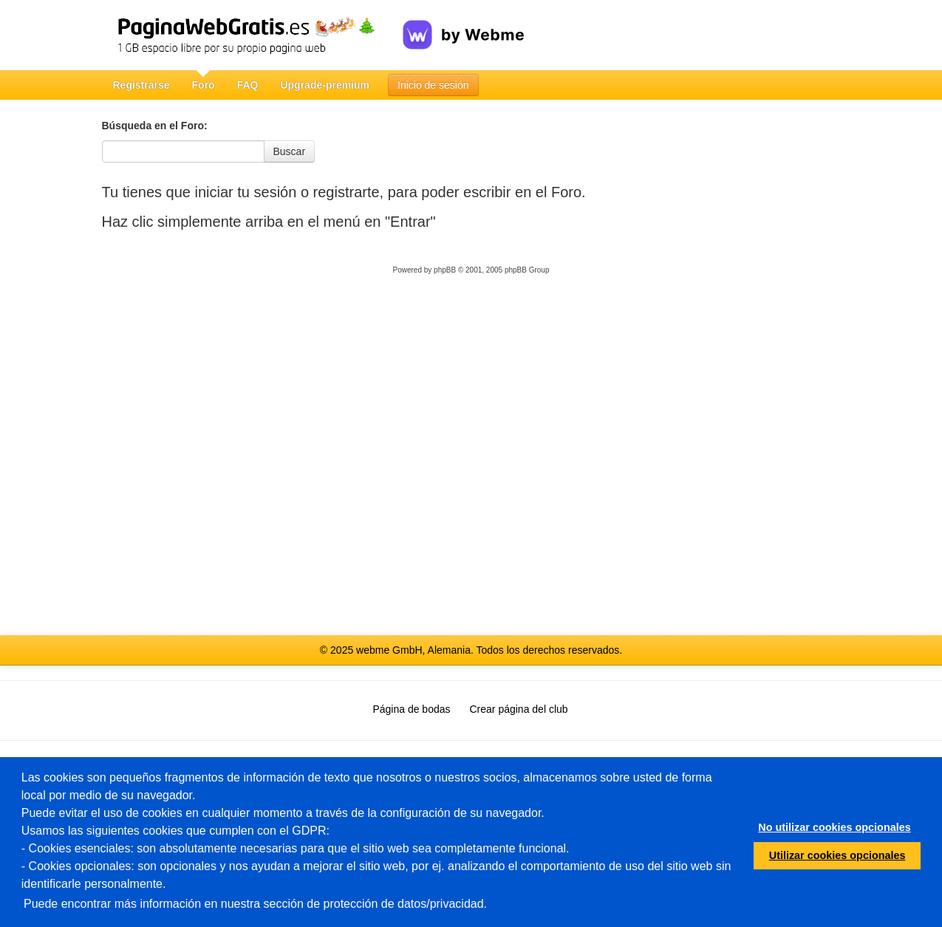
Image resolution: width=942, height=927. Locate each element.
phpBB (445, 270)
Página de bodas (411, 709)
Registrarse (141, 85)
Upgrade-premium (324, 85)
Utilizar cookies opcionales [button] (837, 855)
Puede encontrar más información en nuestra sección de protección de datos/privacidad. (255, 903)
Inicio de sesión (433, 85)
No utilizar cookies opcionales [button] (834, 827)
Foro (203, 85)
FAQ (248, 85)
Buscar (289, 151)
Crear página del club (519, 709)
